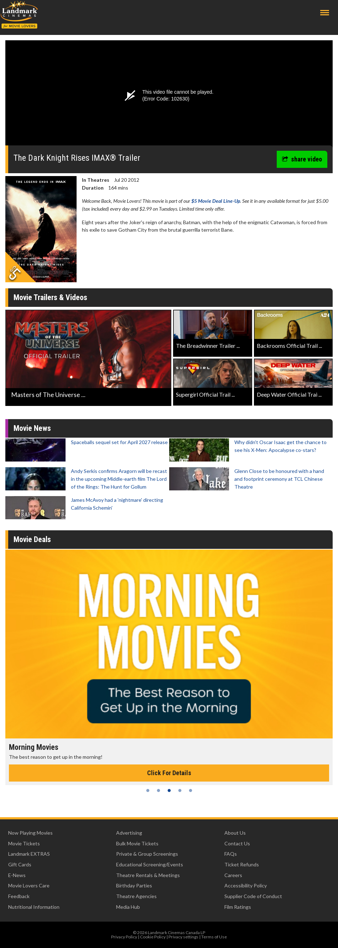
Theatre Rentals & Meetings (148, 875)
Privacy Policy (124, 936)
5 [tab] (190, 790)
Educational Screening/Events (149, 864)
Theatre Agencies (136, 896)
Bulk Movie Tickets (137, 843)
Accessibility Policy (245, 885)
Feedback (19, 896)
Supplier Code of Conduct (253, 896)
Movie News (32, 428)
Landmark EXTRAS (29, 854)
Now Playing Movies (30, 833)
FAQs (230, 854)
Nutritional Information (33, 907)
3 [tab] (169, 790)
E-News (17, 875)
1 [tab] (147, 790)
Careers (233, 875)
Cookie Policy (153, 936)
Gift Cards (19, 864)
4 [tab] (179, 790)
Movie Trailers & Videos (50, 297)
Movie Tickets (24, 843)
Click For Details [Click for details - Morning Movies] (169, 773)
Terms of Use (214, 936)
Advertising (129, 833)
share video (302, 159)
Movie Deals (32, 539)
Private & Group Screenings (147, 854)
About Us (235, 833)
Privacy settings (183, 936)
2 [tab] (158, 790)
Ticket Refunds (241, 864)
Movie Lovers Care (29, 885)
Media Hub (128, 907)
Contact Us (237, 843)
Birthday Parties (134, 885)
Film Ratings (237, 907)
